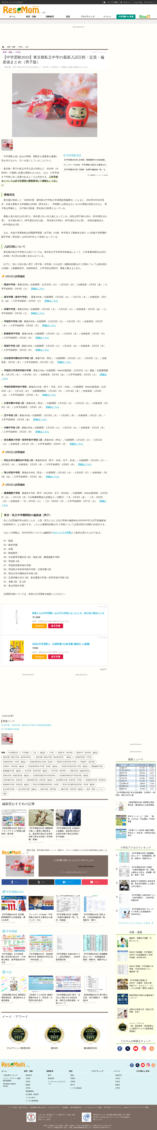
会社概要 (65, 1107)
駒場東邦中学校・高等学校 (95, 780)
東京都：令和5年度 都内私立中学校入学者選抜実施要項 (28, 725)
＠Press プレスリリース (131, 1107)
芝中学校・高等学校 (58, 771)
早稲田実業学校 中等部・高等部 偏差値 (42, 766)
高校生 (28, 1085)
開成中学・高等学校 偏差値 (87, 753)
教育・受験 (31, 17)
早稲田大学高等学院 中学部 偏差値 (74, 766)
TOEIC (72, 1078)
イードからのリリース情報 (93, 1107)
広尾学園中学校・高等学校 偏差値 (39, 780)
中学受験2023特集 (11, 729)
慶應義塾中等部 (97, 766)
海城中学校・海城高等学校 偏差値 (16, 775)
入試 (34, 753)
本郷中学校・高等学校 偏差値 (71, 789)
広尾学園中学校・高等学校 (12, 780)
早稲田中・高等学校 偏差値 (13, 766)
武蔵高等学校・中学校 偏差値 (14, 762)
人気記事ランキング (10, 1075)
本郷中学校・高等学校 (48, 789)
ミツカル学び (30, 1097)
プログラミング (88, 17)
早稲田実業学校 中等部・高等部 (41, 762)
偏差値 (42, 753)
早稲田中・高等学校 (87, 762)
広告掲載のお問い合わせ (38, 1107)
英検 (72, 1075)
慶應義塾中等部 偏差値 (12, 771)
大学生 (28, 1088)
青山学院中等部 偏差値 (27, 789)
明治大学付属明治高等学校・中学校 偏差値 (78, 785)
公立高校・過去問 (32, 1094)
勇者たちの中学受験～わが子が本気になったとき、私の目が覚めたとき (68, 613)
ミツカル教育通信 (32, 1101)
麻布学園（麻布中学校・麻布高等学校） (17, 757)
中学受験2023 (73, 155)
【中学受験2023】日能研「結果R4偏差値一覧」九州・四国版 (89, 169)
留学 (49, 1075)
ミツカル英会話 (76, 1088)
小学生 (51, 753)
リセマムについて (54, 1107)
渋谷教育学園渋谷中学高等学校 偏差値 (73, 775)
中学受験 (25, 753)
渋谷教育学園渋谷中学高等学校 (44, 775)
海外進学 (51, 1078)
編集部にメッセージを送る (99, 175)
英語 (68, 17)
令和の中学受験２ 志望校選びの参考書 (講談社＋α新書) (61, 644)
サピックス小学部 (62, 532)
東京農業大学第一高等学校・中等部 (69, 780)
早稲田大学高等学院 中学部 (66, 762)
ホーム (12, 17)
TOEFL (72, 1082)
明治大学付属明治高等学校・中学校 (45, 785)
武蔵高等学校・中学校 (83, 757)
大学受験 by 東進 (126, 17)
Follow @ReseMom (86, 866)
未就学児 (29, 1075)
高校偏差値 (30, 1091)
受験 (4, 794)
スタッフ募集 (144, 1107)
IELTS (72, 1085)
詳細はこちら (38, 288)
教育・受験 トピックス (95, 789)
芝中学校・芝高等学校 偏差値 (36, 771)
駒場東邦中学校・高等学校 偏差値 (16, 785)
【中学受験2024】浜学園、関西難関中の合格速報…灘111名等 (89, 160)
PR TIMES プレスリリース (112, 1107)
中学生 (28, 1082)
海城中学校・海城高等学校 (79, 771)
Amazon (39, 626)
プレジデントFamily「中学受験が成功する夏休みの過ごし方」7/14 (91, 165)
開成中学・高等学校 (65, 753)
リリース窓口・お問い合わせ (17, 1107)
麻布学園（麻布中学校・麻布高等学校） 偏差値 (53, 757)
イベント (107, 17)
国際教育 (50, 17)
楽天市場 (55, 626)
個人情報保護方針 (76, 1107)
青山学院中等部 (8, 789)
